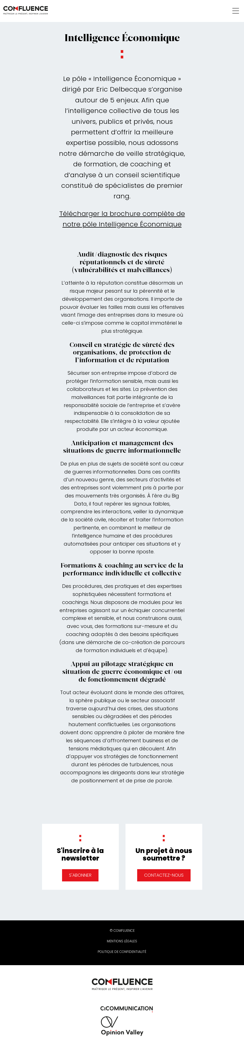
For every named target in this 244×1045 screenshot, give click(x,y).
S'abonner (80, 875)
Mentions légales (122, 941)
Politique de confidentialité (122, 951)
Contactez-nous (164, 875)
